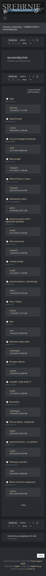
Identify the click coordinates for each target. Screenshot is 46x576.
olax (11, 324)
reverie (12, 161)
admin (12, 208)
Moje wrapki (15, 159)
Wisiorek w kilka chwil (19, 341)
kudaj (12, 264)
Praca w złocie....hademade (21, 422)
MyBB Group (36, 566)
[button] (23, 512)
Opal (11, 98)
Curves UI (31, 569)
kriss (11, 330)
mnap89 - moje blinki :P (20, 381)
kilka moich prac (16, 241)
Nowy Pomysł (15, 118)
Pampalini (14, 168)
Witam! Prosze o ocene (19, 178)
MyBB (17, 566)
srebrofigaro (15, 351)
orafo (12, 148)
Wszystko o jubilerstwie (12, 27)
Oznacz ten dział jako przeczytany (33, 91)
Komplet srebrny (17, 361)
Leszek (12, 230)
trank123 (13, 425)
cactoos (13, 128)
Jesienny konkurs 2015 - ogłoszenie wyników (18, 220)
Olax (11, 321)
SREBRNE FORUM (31, 27)
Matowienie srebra (17, 199)
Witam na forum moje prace (22, 482)
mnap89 (13, 384)
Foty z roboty (15, 301)
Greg (11, 304)
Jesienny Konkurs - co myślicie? (23, 441)
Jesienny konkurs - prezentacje (23, 281)
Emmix (12, 344)
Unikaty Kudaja (16, 261)
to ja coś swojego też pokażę (22, 138)
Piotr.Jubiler (14, 182)
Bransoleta (14, 401)
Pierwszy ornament (18, 462)
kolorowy (13, 108)
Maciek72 (13, 244)
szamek (12, 101)
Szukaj (23, 505)
